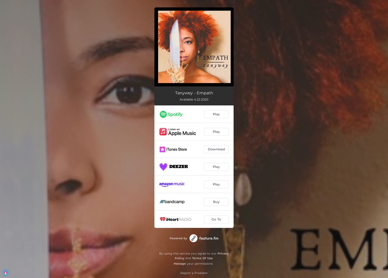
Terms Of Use (202, 258)
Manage (180, 263)
